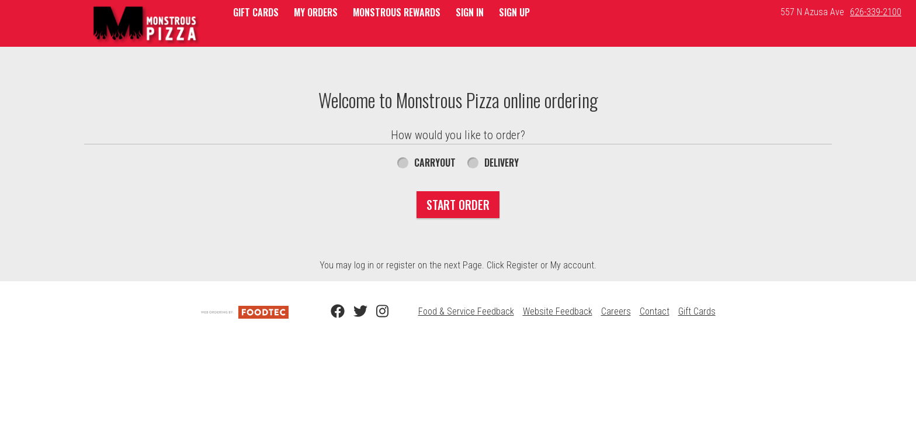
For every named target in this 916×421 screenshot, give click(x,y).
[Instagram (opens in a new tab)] (376, 312)
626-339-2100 (875, 12)
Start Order (458, 204)
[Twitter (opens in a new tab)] (353, 312)
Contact (654, 311)
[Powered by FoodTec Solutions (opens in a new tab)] (245, 311)
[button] (146, 24)
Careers (616, 311)
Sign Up (514, 12)
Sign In (470, 12)
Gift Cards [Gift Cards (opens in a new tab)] (697, 311)
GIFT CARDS (256, 12)
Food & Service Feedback (466, 311)
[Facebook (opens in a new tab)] (331, 312)
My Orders (316, 12)
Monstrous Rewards (396, 12)
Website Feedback (557, 311)
